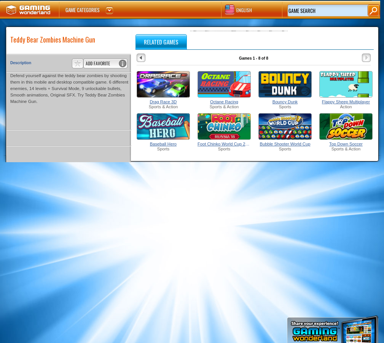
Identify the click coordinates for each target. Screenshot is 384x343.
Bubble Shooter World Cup (285, 144)
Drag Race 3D (163, 102)
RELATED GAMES (161, 42)
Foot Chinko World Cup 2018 (224, 144)
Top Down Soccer (346, 144)
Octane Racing (224, 102)
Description (20, 63)
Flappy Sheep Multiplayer (346, 102)
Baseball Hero (163, 144)
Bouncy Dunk (285, 102)
